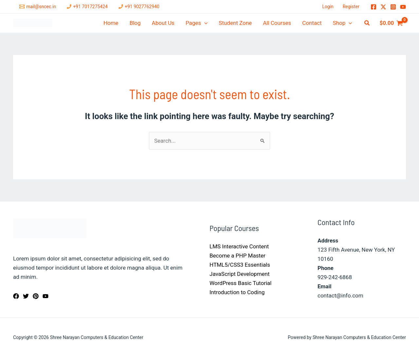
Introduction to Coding (237, 292)
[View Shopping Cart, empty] (391, 23)
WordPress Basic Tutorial (240, 283)
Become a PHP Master (237, 255)
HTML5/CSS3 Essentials (240, 264)
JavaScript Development (240, 274)
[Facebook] (373, 7)
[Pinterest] (36, 296)
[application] (204, 23)
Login (328, 6)
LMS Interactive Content (239, 246)
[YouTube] (403, 7)
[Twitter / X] (383, 7)
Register (351, 6)
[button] (367, 23)
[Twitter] (26, 296)
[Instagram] (393, 7)
